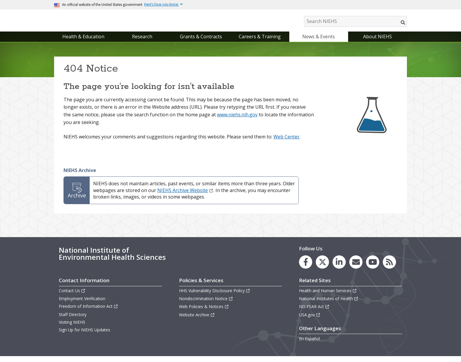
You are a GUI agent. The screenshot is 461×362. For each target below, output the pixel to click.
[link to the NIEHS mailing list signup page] (356, 268)
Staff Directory (72, 320)
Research (142, 42)
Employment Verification (82, 304)
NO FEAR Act (314, 312)
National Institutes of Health (328, 304)
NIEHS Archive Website (185, 196)
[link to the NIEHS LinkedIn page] (339, 268)
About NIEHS (377, 42)
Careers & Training (260, 42)
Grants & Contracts (201, 42)
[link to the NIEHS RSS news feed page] (389, 268)
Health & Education (83, 42)
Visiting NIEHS (72, 328)
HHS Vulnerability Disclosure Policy (214, 296)
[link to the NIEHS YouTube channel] (372, 268)
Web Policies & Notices (204, 312)
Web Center (286, 142)
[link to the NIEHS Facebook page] (305, 268)
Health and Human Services (328, 296)
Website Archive (197, 320)
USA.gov (309, 320)
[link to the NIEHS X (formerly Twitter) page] (322, 268)
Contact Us (72, 296)
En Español (309, 344)
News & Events (318, 42)
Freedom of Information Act (88, 312)
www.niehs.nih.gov (237, 120)
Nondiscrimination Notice (206, 304)
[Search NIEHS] (355, 21)
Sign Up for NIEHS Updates (84, 335)
